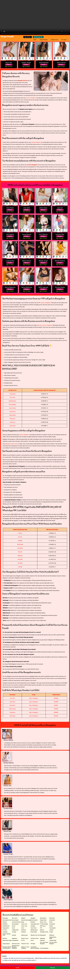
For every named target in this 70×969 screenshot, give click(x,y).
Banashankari (43, 918)
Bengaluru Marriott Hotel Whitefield (7, 947)
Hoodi (13, 928)
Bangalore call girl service (12, 443)
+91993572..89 (44, 422)
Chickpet (5, 922)
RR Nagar (33, 943)
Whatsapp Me (38, 37)
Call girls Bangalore (35, 142)
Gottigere (33, 926)
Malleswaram (24, 935)
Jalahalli (51, 930)
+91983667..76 (52, 533)
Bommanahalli (15, 924)
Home (34, 39)
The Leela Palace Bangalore (44, 943)
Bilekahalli (5, 924)
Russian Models (44, 39)
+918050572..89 (52, 552)
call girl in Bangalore (24, 434)
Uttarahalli (42, 940)
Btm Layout (14, 918)
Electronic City (54, 39)
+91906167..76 (44, 394)
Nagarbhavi (14, 938)
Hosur (22, 928)
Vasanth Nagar (52, 940)
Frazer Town (24, 926)
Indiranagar (5, 918)
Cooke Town (24, 924)
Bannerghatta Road (7, 920)
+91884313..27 (52, 548)
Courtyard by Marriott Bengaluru (35, 947)
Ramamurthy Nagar (7, 940)
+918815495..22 (52, 555)
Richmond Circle (16, 943)
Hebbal (51, 926)
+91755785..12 (52, 540)
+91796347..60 (52, 559)
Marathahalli (43, 935)
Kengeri (51, 932)
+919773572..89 (52, 563)
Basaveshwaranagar (26, 920)
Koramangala (52, 928)
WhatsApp (52, 967)
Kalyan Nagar (34, 932)
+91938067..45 (52, 544)
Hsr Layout (63, 39)
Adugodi (23, 918)
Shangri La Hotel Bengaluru (25, 947)
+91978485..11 (44, 425)
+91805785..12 (44, 401)
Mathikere (51, 935)
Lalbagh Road (15, 930)
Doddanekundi (6, 926)
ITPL (41, 928)
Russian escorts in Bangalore (45, 325)
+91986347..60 (44, 418)
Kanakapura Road (44, 932)
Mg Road (5, 938)
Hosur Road (33, 928)
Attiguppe (33, 918)
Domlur (13, 926)
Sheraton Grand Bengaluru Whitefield (15, 947)
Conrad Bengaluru (44, 948)
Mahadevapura (34, 930)
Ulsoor (32, 940)
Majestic (42, 930)
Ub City (23, 940)
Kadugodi (23, 932)
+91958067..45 (44, 404)
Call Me (17, 967)
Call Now (27, 37)
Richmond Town (25, 943)
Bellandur (33, 922)
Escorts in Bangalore (31, 98)
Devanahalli (52, 924)
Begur (22, 922)
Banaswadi (52, 918)
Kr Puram (5, 930)
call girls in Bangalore (45, 302)
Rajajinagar (42, 938)
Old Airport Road (34, 938)
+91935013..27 (44, 408)
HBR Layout (43, 926)
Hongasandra (6, 928)
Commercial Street (16, 922)
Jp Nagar (14, 932)
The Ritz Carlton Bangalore (53, 943)
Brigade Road (43, 920)
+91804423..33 (52, 537)
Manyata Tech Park (35, 935)
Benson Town (43, 922)
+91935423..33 (44, 397)
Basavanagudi (15, 920)
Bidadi (50, 922)
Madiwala (23, 930)
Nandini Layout (24, 938)
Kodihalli (14, 935)
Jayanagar (5, 932)
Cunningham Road (35, 924)
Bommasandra (34, 920)
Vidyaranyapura (6, 943)
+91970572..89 (44, 411)
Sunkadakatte (15, 940)
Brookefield (52, 920)
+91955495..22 (44, 415)
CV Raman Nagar (44, 924)
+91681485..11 (52, 567)
